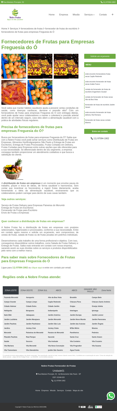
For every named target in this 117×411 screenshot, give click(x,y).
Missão (76, 14)
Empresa (63, 14)
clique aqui (37, 267)
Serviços (88, 14)
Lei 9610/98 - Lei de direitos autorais (42, 357)
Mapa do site (78, 390)
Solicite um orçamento (99, 56)
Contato (103, 14)
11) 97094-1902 (108, 2)
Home (52, 14)
